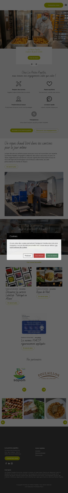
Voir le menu (34, 58)
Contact (37, 451)
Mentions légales (40, 453)
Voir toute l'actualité (34, 262)
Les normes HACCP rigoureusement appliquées (33, 342)
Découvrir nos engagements (46, 130)
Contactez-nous (53, 5)
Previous (32, 64)
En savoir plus (11, 167)
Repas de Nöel (43, 292)
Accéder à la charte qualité (21, 130)
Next (36, 64)
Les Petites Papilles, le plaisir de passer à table (34, 51)
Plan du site (38, 455)
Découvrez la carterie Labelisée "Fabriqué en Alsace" (16, 295)
